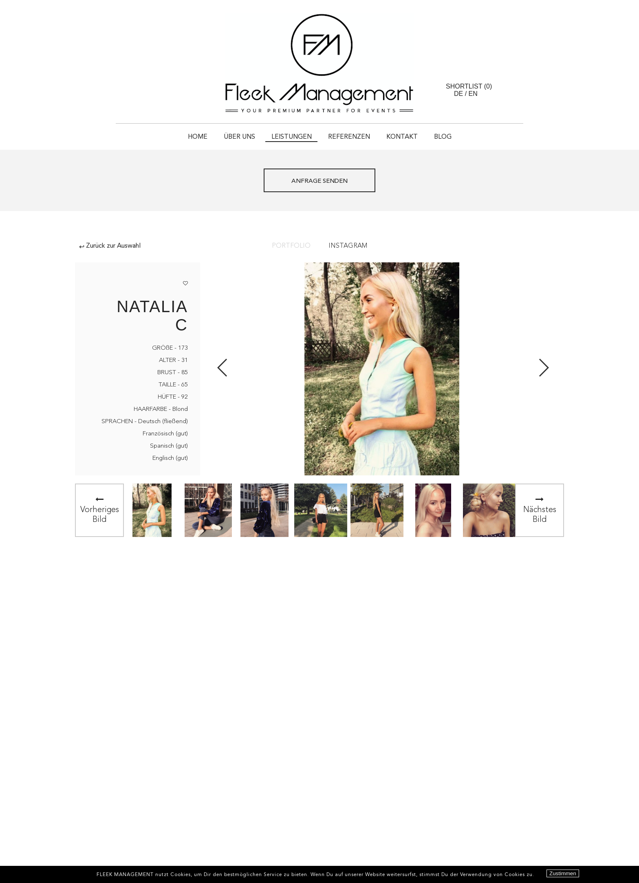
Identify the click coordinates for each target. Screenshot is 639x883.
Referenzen (349, 137)
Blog (443, 137)
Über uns (239, 137)
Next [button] (543, 368)
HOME (197, 137)
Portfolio (291, 246)
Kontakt (402, 137)
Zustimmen (562, 873)
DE (458, 93)
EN (473, 93)
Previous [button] (222, 368)
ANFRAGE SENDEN (319, 181)
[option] (152, 510)
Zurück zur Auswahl (110, 246)
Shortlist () (469, 86)
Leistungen (291, 137)
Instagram (347, 246)
